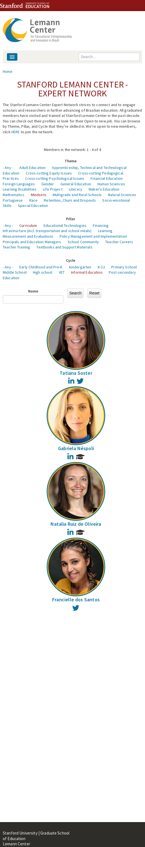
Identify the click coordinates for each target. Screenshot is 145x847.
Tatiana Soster (76, 373)
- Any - (8, 167)
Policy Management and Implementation (93, 236)
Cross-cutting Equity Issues (49, 173)
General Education (75, 183)
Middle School (15, 272)
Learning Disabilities (19, 189)
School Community (83, 241)
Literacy (75, 189)
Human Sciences (111, 183)
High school (42, 272)
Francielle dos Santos (76, 599)
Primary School (124, 267)
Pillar (70, 218)
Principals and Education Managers (32, 241)
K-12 (101, 267)
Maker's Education (104, 189)
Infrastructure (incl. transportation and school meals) (47, 230)
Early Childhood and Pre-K (41, 267)
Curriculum (28, 225)
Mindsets (38, 194)
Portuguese (13, 200)
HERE (15, 131)
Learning (105, 230)
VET (62, 272)
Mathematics (14, 194)
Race (33, 200)
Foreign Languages (19, 183)
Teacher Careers (119, 241)
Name (33, 291)
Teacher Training (16, 247)
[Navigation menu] (12, 57)
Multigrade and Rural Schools (77, 194)
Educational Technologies (65, 225)
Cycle (70, 260)
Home (8, 71)
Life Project (52, 189)
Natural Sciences (122, 194)
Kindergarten (80, 267)
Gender (47, 183)
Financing (101, 225)
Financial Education (107, 178)
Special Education (33, 205)
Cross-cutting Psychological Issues (54, 178)
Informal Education (86, 272)
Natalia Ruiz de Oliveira (76, 524)
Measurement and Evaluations (28, 236)
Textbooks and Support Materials (64, 247)
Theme (71, 160)
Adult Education (32, 167)
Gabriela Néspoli (76, 448)
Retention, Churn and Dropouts (70, 200)
